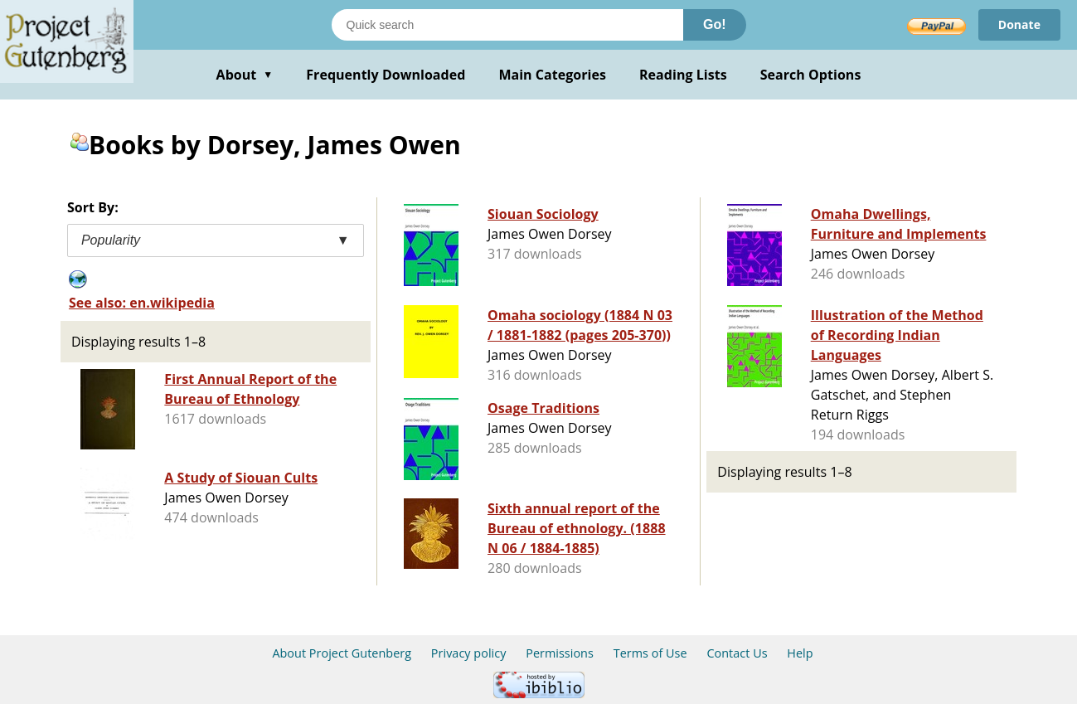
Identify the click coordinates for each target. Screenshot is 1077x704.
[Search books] (507, 25)
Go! (714, 24)
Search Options (810, 75)
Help (800, 653)
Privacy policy (469, 653)
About (245, 75)
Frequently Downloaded (385, 75)
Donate (1019, 24)
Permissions (560, 653)
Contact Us (736, 653)
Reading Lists (683, 75)
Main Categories (552, 75)
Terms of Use (650, 653)
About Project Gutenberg (341, 653)
